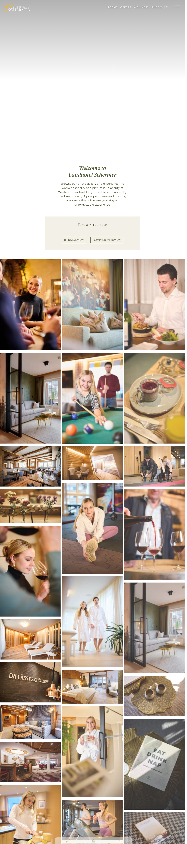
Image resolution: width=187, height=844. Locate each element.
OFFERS (125, 7)
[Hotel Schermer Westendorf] (16, 7)
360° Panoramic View (107, 239)
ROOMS (112, 7)
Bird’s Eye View (74, 239)
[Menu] (177, 7)
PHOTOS (157, 7)
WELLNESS (141, 7)
